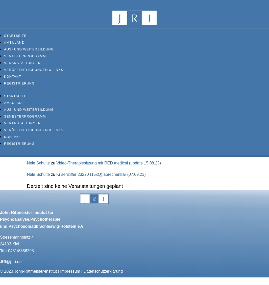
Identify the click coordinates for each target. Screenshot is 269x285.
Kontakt (12, 76)
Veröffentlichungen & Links (33, 70)
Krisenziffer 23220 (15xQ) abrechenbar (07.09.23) (101, 174)
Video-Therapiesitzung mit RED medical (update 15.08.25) (108, 163)
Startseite (15, 36)
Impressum (70, 271)
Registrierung (19, 83)
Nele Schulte (38, 163)
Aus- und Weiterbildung (29, 49)
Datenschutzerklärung (103, 271)
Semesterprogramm (25, 56)
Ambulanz (14, 42)
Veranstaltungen (22, 63)
